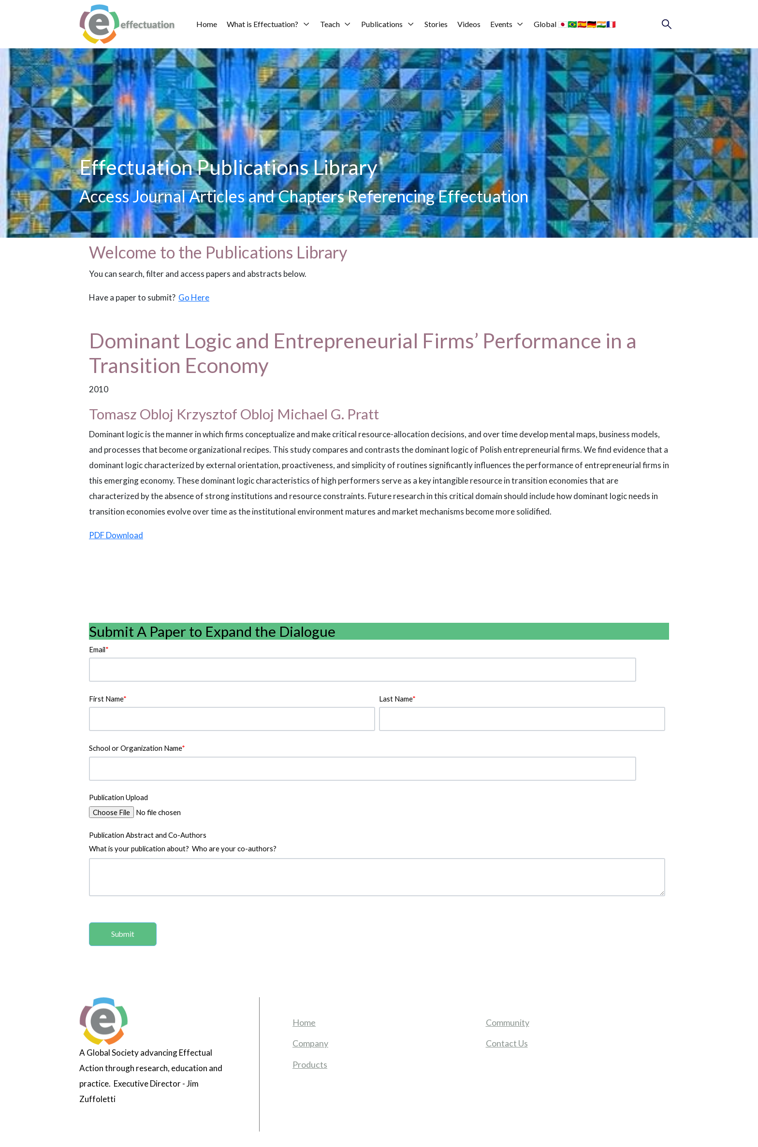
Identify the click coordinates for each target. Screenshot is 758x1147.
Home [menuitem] (304, 1022)
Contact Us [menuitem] (507, 1043)
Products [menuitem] (309, 1064)
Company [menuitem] (310, 1043)
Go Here (193, 297)
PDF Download (116, 535)
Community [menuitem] (507, 1022)
